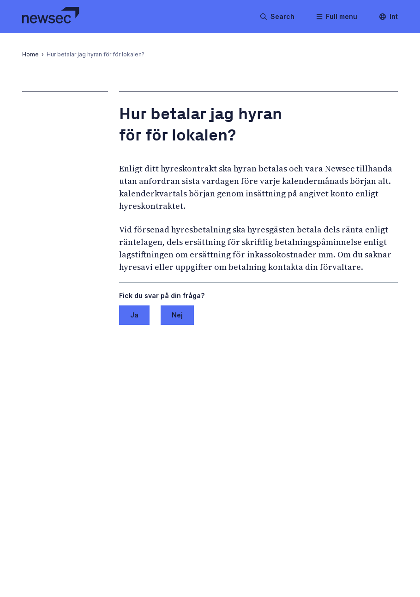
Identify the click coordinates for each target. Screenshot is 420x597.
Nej (177, 315)
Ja (134, 315)
